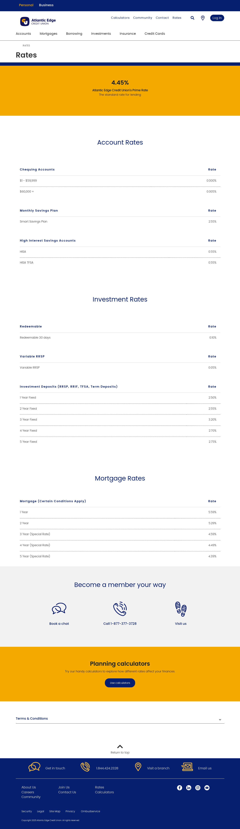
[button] (120, 719)
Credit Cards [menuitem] (155, 33)
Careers (27, 792)
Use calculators (120, 683)
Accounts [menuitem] (23, 33)
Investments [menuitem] (101, 33)
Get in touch (55, 768)
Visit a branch (158, 768)
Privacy (70, 811)
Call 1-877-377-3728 (120, 623)
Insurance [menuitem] (128, 33)
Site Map (54, 811)
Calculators (120, 17)
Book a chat (59, 623)
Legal (40, 811)
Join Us (64, 787)
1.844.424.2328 (107, 768)
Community (142, 17)
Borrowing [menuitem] (74, 33)
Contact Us (67, 792)
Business (46, 5)
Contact (162, 17)
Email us (205, 768)
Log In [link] (217, 18)
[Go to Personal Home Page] (50, 21)
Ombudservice (90, 811)
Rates (177, 17)
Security (26, 811)
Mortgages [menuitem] (48, 33)
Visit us (181, 623)
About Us (28, 787)
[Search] (192, 18)
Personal (26, 5)
